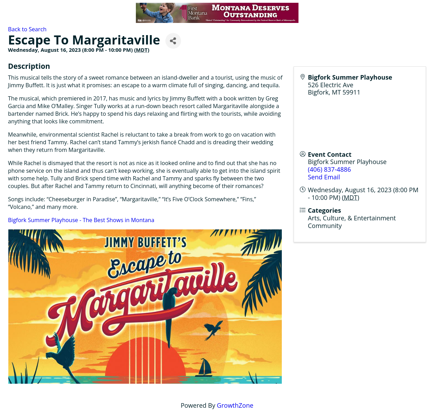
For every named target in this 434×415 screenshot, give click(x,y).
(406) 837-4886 (329, 169)
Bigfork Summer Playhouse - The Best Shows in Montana (81, 220)
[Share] (173, 41)
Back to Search (27, 29)
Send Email (324, 177)
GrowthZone (235, 405)
